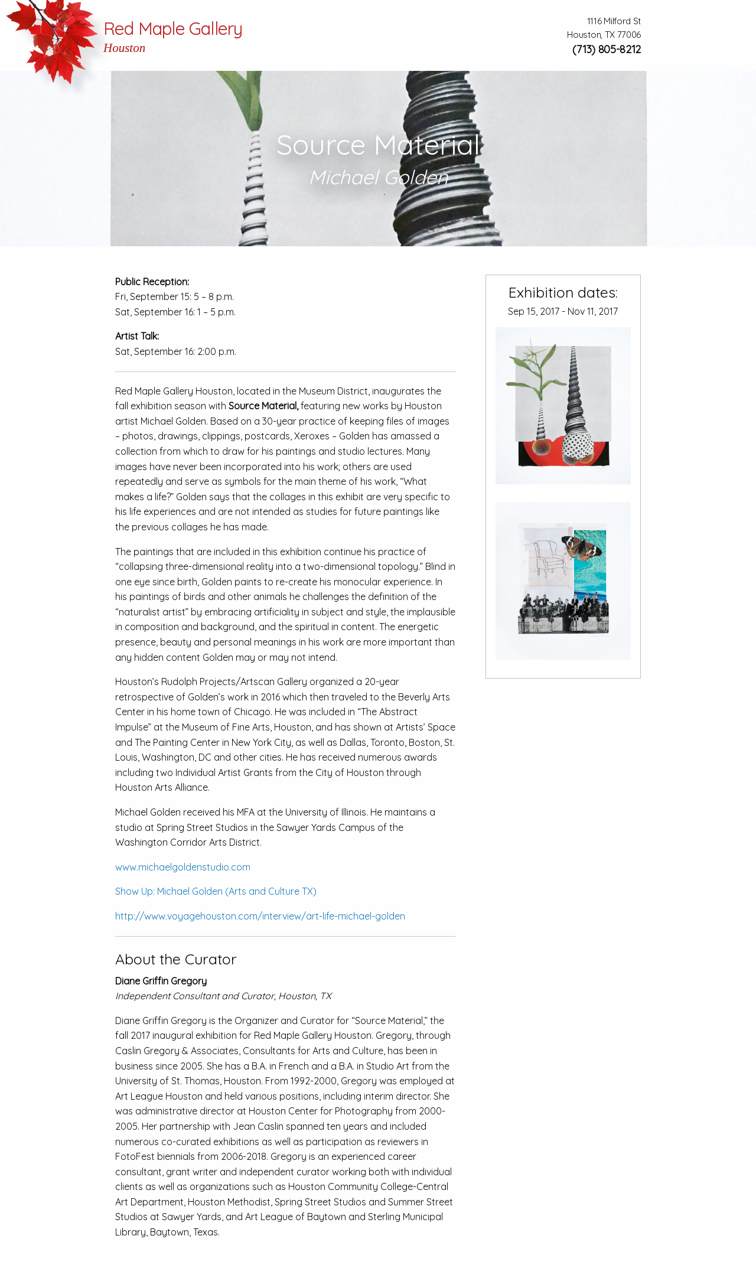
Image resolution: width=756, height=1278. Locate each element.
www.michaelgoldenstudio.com (182, 867)
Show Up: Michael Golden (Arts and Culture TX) (216, 891)
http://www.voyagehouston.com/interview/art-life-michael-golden (260, 916)
